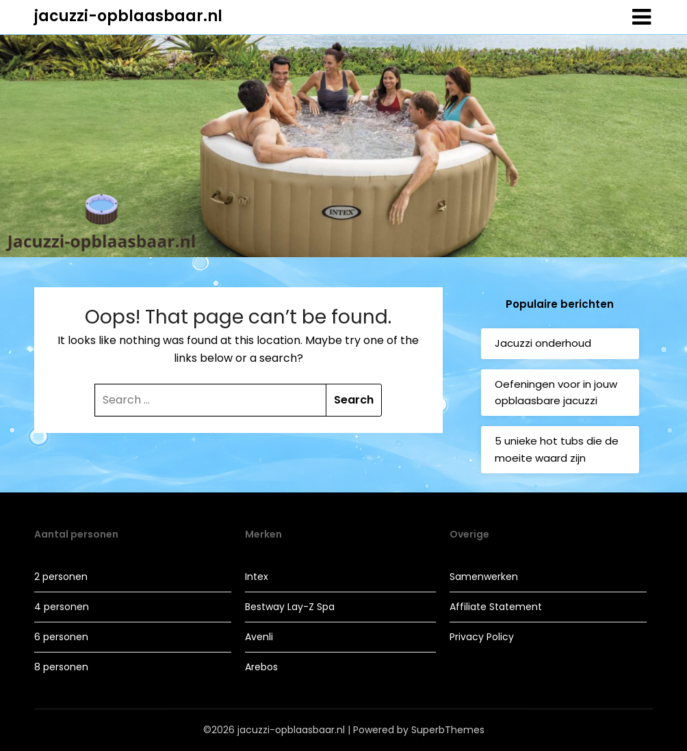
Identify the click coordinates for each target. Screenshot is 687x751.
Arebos (261, 667)
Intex (256, 576)
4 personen (61, 607)
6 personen (61, 637)
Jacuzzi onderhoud (543, 343)
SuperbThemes (447, 730)
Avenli (259, 637)
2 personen (61, 576)
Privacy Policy (482, 637)
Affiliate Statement (496, 607)
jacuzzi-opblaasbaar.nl (128, 16)
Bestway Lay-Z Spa (290, 607)
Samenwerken (484, 576)
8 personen (61, 667)
